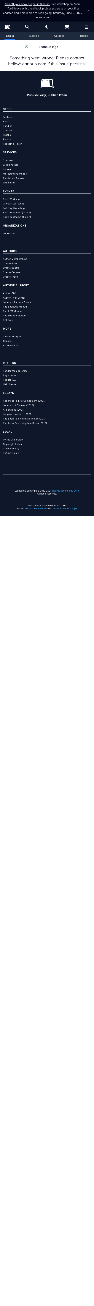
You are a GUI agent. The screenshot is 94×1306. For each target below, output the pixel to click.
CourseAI (8, 950)
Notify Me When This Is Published (47, 230)
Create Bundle (11, 1057)
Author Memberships (15, 1049)
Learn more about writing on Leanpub (47, 678)
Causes (7, 1131)
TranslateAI (9, 972)
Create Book (10, 1053)
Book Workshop (12, 989)
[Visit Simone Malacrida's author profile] (47, 471)
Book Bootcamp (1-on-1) (17, 1007)
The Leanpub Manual (15, 1096)
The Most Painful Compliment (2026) (24, 1190)
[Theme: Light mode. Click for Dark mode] (47, 26)
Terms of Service (13, 1229)
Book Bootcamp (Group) (17, 1002)
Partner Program (12, 1126)
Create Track (10, 1066)
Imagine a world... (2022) (17, 1204)
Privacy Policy (11, 1238)
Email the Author (17, 416)
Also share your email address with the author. (35, 203)
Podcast (7, 929)
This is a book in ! (29, 150)
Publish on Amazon (14, 968)
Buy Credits (9, 1165)
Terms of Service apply (65, 1298)
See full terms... (47, 592)
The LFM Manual (12, 1101)
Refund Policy (11, 1243)
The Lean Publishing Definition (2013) (25, 1208)
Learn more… (43, 17)
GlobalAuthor (10, 954)
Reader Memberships (15, 1160)
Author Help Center (14, 1087)
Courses (59, 35)
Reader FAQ (10, 1169)
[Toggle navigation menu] (89, 267)
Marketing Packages (15, 963)
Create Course (11, 1062)
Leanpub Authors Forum (17, 1092)
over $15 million (50, 665)
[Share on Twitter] (5, 386)
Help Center (10, 1174)
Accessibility (10, 1135)
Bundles (34, 35)
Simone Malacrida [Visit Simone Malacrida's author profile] (50, 142)
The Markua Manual (14, 1105)
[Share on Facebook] (12, 386)
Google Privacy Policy (36, 1298)
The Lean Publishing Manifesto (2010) (25, 1213)
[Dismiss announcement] (88, 11)
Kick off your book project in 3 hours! (27, 4)
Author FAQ (9, 1083)
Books (10, 35)
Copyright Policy (12, 1234)
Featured (8, 907)
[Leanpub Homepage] (7, 27)
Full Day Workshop (14, 998)
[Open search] (27, 26)
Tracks (84, 35)
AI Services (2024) (14, 1199)
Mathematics (11, 400)
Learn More (9, 1023)
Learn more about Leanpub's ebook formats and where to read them (47, 766)
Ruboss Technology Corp (65, 1280)
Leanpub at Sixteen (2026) (18, 1195)
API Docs (8, 1110)
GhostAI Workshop (14, 993)
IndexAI (7, 959)
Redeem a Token (12, 933)
